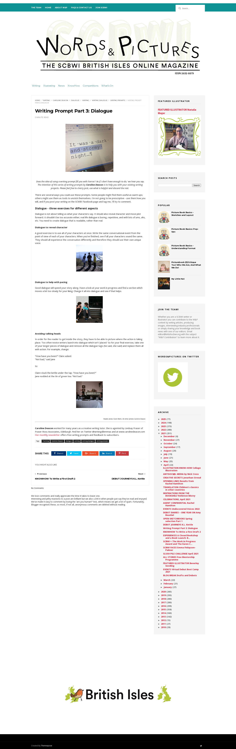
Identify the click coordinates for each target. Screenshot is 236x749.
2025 (163, 419)
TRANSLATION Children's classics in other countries (180, 488)
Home (49, 7)
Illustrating (49, 85)
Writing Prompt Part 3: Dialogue (179, 528)
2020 (163, 591)
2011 (163, 623)
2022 (163, 429)
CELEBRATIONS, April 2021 (175, 499)
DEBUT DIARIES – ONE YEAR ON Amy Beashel (181, 513)
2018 (163, 598)
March (166, 579)
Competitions (90, 85)
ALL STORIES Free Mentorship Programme (178, 558)
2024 (163, 422)
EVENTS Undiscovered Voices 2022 (180, 508)
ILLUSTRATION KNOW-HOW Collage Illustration (181, 469)
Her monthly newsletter (75, 434)
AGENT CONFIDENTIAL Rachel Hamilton (177, 504)
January (167, 586)
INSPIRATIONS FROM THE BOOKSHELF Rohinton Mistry (178, 494)
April (165, 464)
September (169, 447)
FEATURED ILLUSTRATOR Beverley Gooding (180, 564)
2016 (163, 605)
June (165, 457)
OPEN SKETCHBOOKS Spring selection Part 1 (176, 519)
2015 (163, 609)
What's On (107, 85)
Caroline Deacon (61, 100)
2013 (163, 616)
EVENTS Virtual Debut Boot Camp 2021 (180, 570)
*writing (47, 100)
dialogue (76, 100)
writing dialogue (100, 100)
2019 (163, 595)
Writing (36, 85)
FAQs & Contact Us (82, 7)
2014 (163, 612)
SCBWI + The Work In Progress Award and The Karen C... (178, 542)
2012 (163, 620)
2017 (163, 602)
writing (86, 100)
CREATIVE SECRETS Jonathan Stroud (181, 477)
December (168, 436)
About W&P (62, 7)
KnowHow (74, 85)
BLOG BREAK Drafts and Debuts (179, 575)
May (165, 461)
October (167, 443)
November (169, 439)
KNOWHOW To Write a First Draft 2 (181, 531)
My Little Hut (177, 278)
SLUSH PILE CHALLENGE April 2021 (180, 553)
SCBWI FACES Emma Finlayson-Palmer (178, 548)
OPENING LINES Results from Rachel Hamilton (177, 482)
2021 (163, 433)
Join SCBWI (102, 7)
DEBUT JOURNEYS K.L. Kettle (177, 524)
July (165, 454)
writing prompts (118, 100)
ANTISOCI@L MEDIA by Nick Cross (180, 473)
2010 (163, 627)
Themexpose (47, 745)
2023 (163, 426)
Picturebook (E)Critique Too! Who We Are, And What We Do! (185, 265)
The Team (37, 7)
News (61, 85)
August (167, 450)
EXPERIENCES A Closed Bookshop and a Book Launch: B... (179, 536)
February (168, 583)
